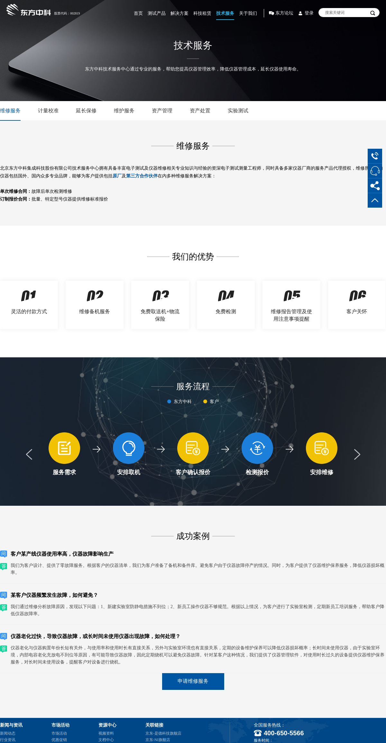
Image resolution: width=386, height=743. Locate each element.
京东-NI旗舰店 (157, 740)
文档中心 (106, 740)
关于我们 (248, 13)
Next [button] (357, 454)
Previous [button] (29, 454)
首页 (138, 13)
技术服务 (225, 13)
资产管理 (162, 110)
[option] (64, 454)
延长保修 (86, 110)
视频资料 (106, 733)
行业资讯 (7, 740)
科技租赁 (202, 13)
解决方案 (179, 13)
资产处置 (200, 110)
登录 (309, 13)
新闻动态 (7, 733)
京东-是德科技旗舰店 (163, 733)
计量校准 (48, 110)
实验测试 (238, 110)
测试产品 (157, 13)
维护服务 (124, 110)
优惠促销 (59, 740)
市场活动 (59, 733)
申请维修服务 (193, 681)
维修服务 (10, 110)
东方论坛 (284, 13)
